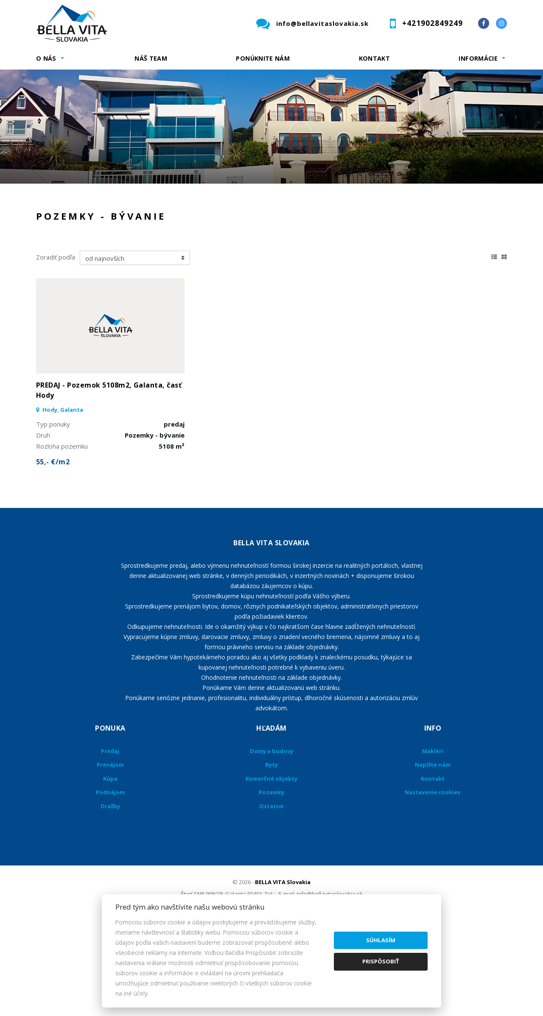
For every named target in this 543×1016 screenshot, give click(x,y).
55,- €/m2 (53, 550)
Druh (164, 201)
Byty (271, 853)
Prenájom (114, 245)
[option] (271, 127)
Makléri (432, 839)
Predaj (62, 245)
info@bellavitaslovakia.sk (322, 23)
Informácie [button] (478, 58)
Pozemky (271, 881)
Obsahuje (293, 201)
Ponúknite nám (263, 58)
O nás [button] (46, 58)
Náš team (150, 58)
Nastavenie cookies (432, 881)
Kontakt (374, 58)
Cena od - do (419, 201)
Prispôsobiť (380, 961)
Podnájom (214, 245)
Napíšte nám (433, 853)
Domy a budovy (271, 839)
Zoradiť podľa (55, 345)
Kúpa (164, 245)
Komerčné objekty (271, 867)
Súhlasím (380, 940)
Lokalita (49, 201)
